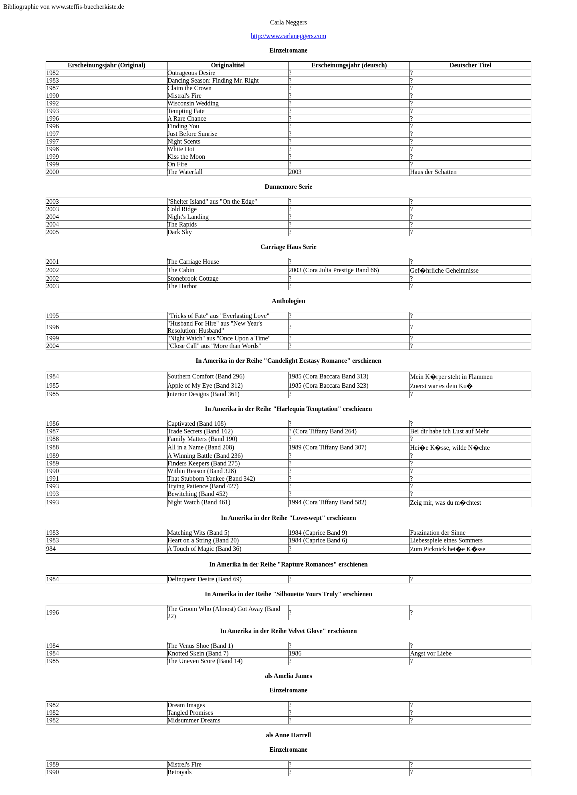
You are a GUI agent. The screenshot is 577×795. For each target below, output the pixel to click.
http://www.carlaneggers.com (288, 35)
